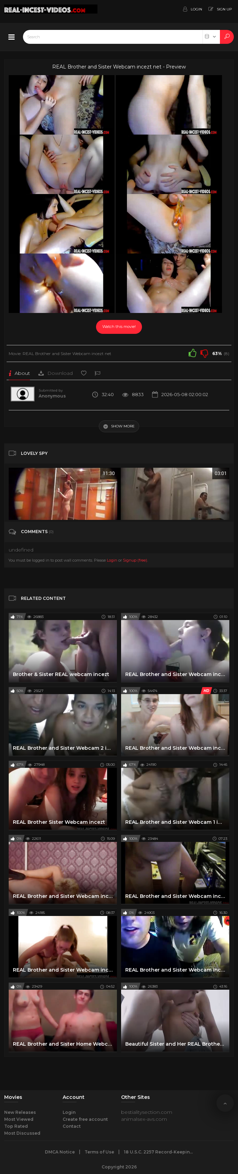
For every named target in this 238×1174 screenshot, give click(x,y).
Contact (72, 1126)
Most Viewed (18, 1119)
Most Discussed (22, 1133)
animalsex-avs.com (144, 1119)
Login (112, 560)
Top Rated (16, 1126)
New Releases (20, 1112)
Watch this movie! (119, 326)
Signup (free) (135, 560)
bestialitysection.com (146, 1112)
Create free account (85, 1119)
